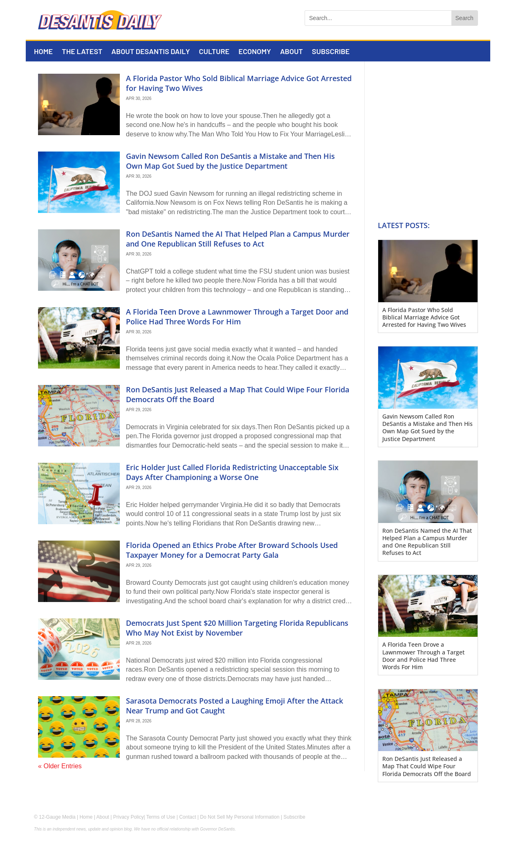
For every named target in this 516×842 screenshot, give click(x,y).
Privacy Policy (128, 817)
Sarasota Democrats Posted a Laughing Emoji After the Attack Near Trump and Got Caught (234, 705)
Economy (254, 52)
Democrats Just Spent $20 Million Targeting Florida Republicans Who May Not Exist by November (237, 627)
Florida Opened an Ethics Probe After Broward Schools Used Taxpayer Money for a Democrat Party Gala (232, 549)
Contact (187, 817)
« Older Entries (60, 766)
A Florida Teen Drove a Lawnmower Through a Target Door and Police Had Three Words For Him (237, 316)
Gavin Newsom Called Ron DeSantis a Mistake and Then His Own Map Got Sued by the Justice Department (230, 160)
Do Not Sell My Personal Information (239, 817)
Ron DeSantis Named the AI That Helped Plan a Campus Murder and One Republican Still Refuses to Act (238, 238)
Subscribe (331, 52)
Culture (214, 52)
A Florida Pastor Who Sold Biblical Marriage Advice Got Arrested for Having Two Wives (239, 83)
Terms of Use (160, 817)
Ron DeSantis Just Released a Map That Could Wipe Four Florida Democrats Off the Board (237, 394)
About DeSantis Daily (150, 52)
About (291, 52)
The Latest (82, 52)
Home (43, 52)
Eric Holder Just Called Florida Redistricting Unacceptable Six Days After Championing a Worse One (232, 472)
